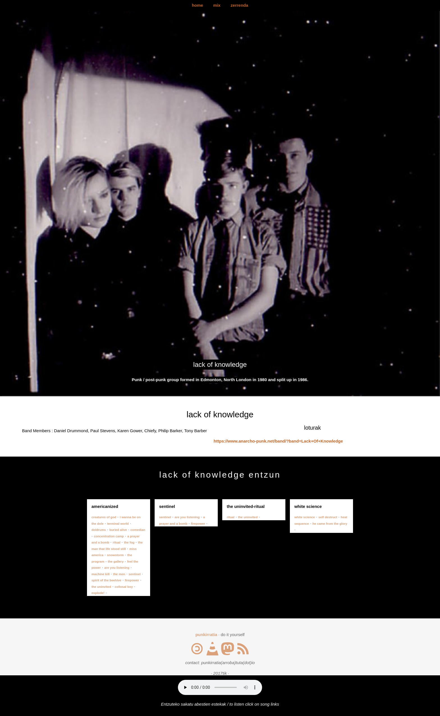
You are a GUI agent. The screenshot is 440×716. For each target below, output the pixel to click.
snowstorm (115, 555)
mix (217, 5)
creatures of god (103, 517)
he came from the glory (329, 523)
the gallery (115, 561)
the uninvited (101, 586)
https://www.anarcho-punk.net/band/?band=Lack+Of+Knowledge (278, 441)
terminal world (118, 523)
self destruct (327, 517)
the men (119, 574)
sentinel (135, 574)
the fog (129, 542)
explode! (97, 593)
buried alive (118, 529)
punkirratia (206, 634)
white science (304, 517)
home (197, 5)
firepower (132, 580)
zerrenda (239, 5)
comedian (137, 529)
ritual (117, 542)
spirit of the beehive (106, 580)
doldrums (98, 529)
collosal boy (124, 586)
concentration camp (109, 536)
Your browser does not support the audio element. (220, 687)
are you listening (116, 567)
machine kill (100, 574)
